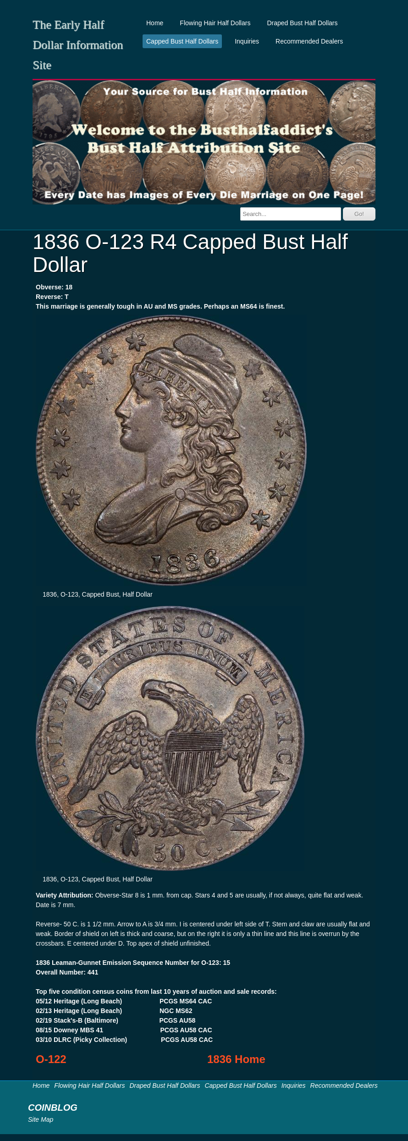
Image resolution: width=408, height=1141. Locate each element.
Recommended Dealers (309, 41)
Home (154, 23)
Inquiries (247, 41)
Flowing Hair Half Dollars (215, 23)
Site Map (40, 1119)
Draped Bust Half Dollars (302, 23)
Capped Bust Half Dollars (182, 41)
